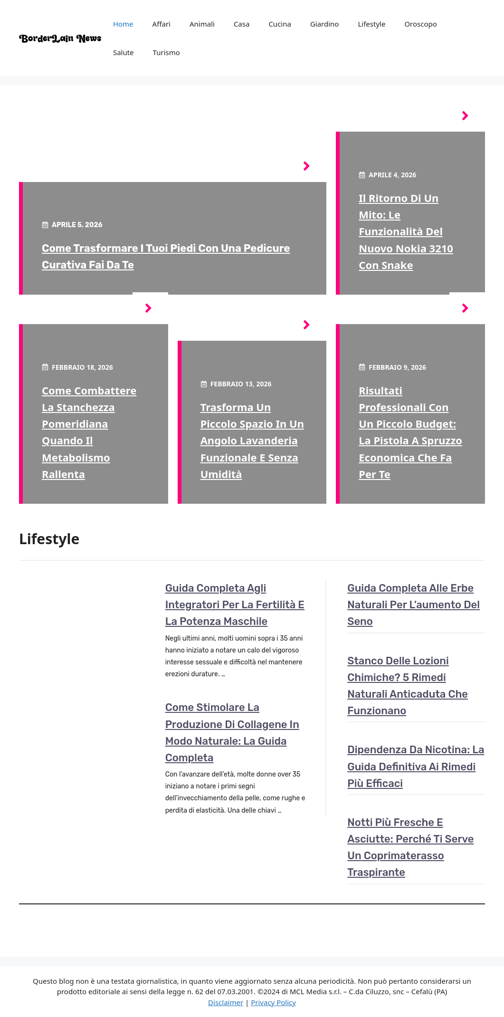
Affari (161, 24)
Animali (202, 24)
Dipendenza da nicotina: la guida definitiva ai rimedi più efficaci (415, 766)
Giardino (324, 24)
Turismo (166, 52)
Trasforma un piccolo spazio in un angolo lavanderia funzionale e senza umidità (252, 440)
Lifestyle (371, 24)
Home (123, 24)
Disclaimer (225, 1002)
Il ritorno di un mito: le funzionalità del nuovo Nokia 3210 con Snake (406, 231)
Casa (242, 24)
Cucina (279, 24)
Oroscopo (420, 24)
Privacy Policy (273, 1002)
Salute (123, 52)
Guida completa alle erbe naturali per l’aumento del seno (413, 605)
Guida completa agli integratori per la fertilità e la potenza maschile (234, 605)
